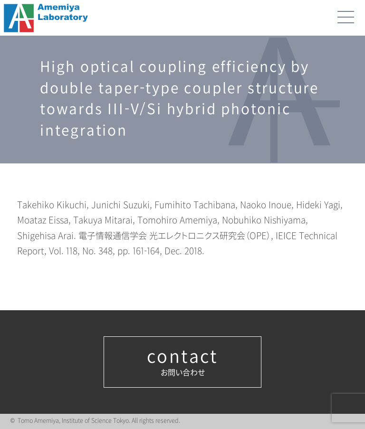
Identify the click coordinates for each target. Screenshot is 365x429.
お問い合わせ (182, 362)
